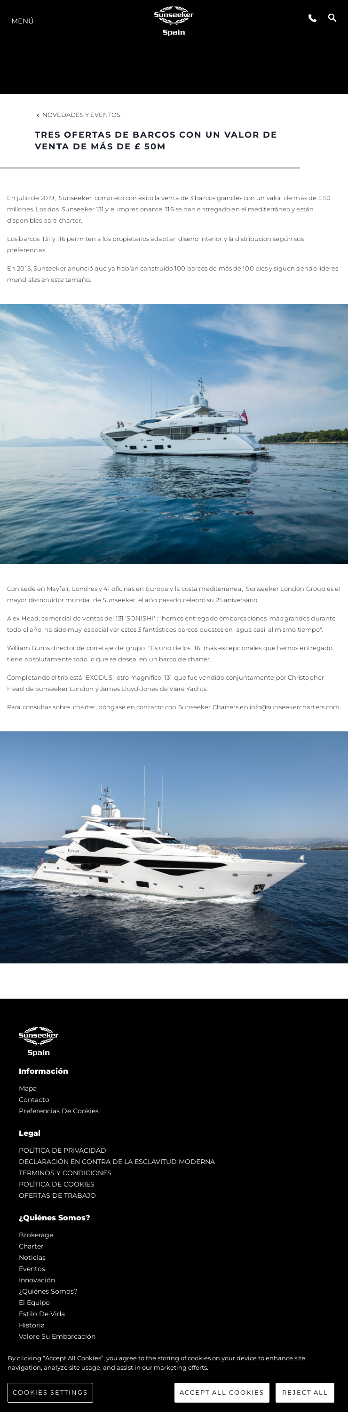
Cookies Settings (50, 1392)
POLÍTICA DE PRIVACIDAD (62, 1150)
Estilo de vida (42, 1314)
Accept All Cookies (222, 1392)
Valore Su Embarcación (57, 1336)
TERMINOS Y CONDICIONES (65, 1173)
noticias (32, 1257)
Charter (31, 1246)
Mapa (28, 1088)
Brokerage (36, 1235)
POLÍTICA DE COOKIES (57, 1184)
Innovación (37, 1280)
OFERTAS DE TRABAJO (57, 1195)
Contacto (34, 1099)
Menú (22, 20)
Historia (32, 1325)
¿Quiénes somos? (48, 1291)
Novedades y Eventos (77, 114)
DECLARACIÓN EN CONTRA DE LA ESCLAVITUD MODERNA (117, 1161)
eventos (32, 1269)
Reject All (305, 1392)
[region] (174, 1378)
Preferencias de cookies (59, 1111)
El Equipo (34, 1302)
